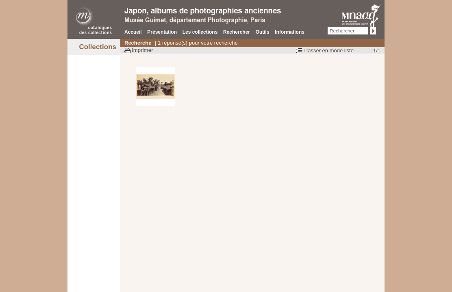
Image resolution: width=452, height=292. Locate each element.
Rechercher (236, 32)
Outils (262, 32)
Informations (289, 32)
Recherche (137, 43)
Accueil (133, 32)
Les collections (200, 32)
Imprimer (142, 50)
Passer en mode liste (329, 50)
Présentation (162, 32)
